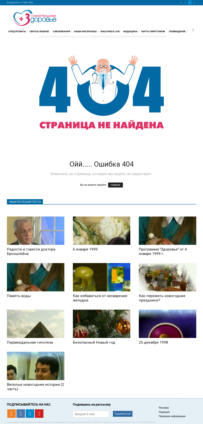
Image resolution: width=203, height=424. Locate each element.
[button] (193, 30)
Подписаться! (123, 413)
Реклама (164, 407)
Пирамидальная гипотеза (30, 342)
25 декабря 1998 (153, 342)
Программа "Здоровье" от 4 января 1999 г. (163, 251)
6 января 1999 (85, 249)
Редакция (164, 412)
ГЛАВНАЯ (115, 185)
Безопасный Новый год (94, 342)
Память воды (19, 296)
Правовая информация (172, 416)
